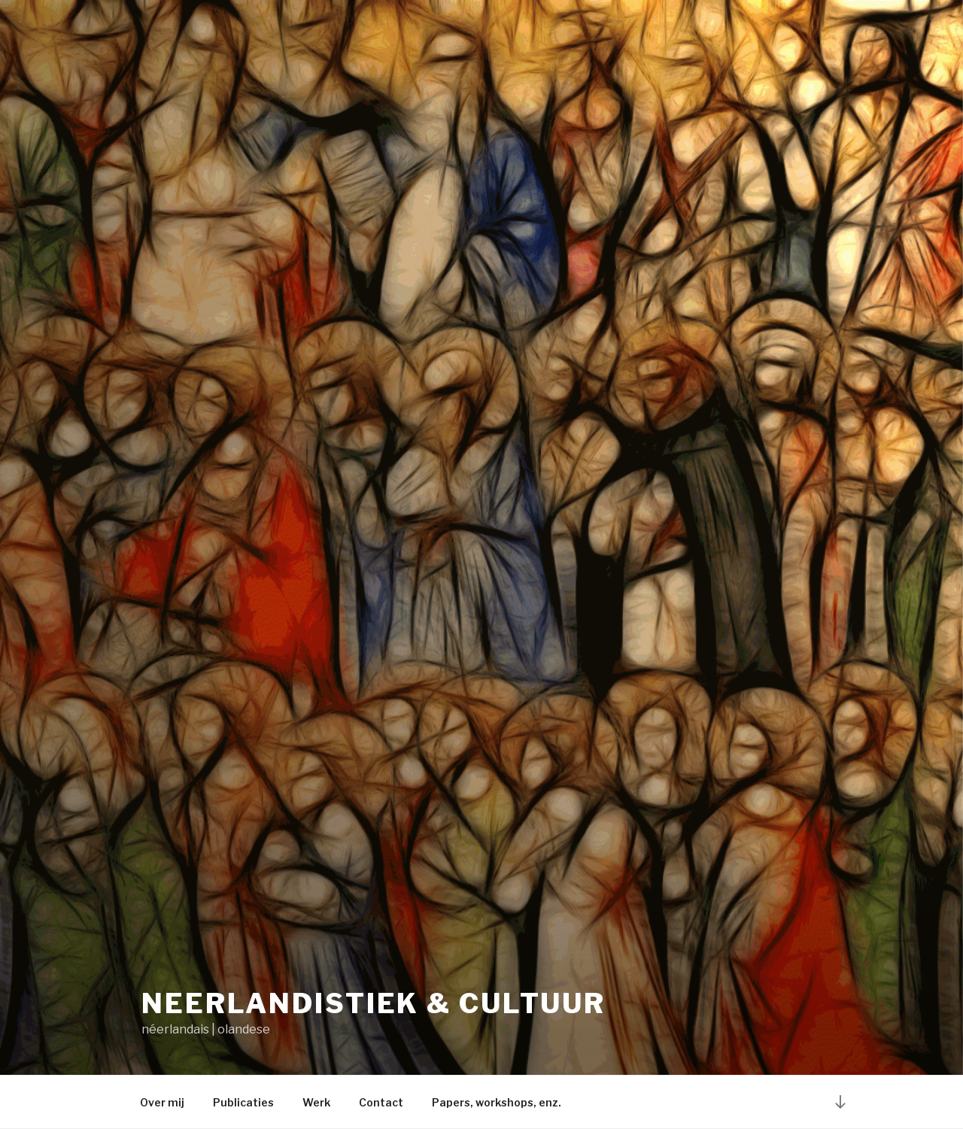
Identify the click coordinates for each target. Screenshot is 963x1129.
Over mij (162, 1102)
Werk (316, 1102)
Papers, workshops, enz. (496, 1102)
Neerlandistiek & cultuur (373, 1003)
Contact (381, 1102)
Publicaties (243, 1102)
